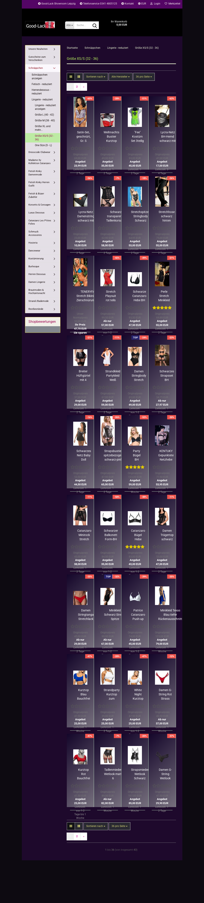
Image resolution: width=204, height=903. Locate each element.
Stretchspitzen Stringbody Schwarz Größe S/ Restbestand (140, 216)
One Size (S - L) (43, 145)
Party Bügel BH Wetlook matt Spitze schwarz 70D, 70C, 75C (136, 455)
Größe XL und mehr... (43, 128)
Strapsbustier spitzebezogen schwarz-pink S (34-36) (113, 455)
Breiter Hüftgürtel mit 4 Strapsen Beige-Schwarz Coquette (83, 376)
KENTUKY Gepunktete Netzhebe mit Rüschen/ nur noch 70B (166, 455)
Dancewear (34, 250)
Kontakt (127, 3)
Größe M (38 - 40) (45, 120)
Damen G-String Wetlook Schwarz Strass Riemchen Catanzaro (165, 774)
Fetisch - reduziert (42, 84)
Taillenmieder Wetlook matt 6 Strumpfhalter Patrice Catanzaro (113, 774)
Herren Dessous (37, 274)
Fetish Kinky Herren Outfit (38, 184)
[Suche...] (69, 25)
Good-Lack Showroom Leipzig (57, 3)
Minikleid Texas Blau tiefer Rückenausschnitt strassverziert (170, 615)
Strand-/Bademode (38, 301)
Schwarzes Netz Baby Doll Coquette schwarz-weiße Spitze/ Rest (83, 455)
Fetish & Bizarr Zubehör (36, 195)
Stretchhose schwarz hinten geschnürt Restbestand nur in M (166, 216)
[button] (142, 4)
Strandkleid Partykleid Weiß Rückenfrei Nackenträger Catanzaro (113, 376)
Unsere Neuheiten (38, 49)
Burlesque (33, 266)
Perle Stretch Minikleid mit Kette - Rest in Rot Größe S (164, 296)
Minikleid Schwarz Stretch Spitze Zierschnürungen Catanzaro (115, 615)
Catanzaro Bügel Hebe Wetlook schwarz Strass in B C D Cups (138, 535)
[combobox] (95, 77)
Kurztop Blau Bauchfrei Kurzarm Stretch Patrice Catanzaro (83, 694)
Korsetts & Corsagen (39, 204)
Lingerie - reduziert (42, 99)
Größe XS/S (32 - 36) (44, 137)
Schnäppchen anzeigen (40, 76)
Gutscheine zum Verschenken (37, 59)
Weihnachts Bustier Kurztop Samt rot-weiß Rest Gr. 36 (111, 137)
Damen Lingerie (36, 282)
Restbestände (35, 309)
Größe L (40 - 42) (44, 114)
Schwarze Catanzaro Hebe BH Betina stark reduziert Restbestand (139, 296)
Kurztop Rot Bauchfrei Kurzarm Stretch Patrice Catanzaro (83, 774)
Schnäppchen (35, 68)
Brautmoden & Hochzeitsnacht (36, 292)
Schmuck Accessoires (35, 233)
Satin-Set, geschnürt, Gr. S (83, 136)
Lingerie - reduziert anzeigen (45, 107)
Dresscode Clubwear (39, 152)
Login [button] (155, 3)
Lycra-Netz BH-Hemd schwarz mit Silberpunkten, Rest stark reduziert (167, 137)
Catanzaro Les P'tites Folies (39, 222)
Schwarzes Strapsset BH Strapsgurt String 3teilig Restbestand (166, 376)
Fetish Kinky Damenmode (35, 173)
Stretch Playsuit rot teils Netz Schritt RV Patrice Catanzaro (111, 296)
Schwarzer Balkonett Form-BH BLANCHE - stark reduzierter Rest (111, 535)
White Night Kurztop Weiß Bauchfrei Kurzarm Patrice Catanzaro (138, 694)
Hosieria (32, 242)
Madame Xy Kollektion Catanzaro (39, 162)
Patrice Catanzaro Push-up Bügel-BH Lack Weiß (138, 615)
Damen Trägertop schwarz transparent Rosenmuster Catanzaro (167, 535)
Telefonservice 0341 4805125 (98, 3)
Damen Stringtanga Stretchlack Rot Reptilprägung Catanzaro (85, 615)
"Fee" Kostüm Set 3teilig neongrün (137, 137)
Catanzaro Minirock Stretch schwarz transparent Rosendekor (84, 535)
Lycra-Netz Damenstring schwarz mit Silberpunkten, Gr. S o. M (85, 216)
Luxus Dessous (36, 212)
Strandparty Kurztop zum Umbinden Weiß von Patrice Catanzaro (112, 694)
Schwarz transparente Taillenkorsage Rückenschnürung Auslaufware (116, 216)
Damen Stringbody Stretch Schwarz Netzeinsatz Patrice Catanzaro (139, 376)
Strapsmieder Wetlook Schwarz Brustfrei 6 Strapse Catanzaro (140, 774)
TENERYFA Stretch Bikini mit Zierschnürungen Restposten (87, 296)
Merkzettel (172, 3)
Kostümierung (35, 258)
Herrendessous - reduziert (41, 91)
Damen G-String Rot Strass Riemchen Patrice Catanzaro (165, 694)
